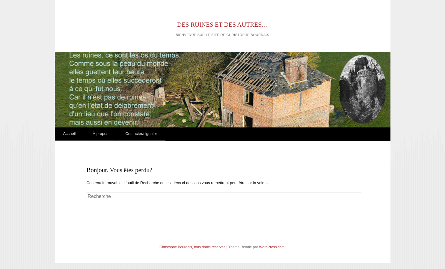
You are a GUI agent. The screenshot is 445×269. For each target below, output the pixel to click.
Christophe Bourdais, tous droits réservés (192, 247)
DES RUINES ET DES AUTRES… (222, 24)
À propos (100, 133)
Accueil (69, 133)
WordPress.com (271, 247)
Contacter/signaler (141, 133)
